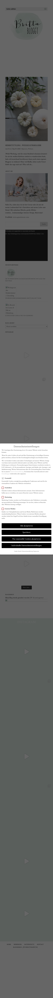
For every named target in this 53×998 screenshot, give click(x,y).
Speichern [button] (26, 532)
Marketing (8, 497)
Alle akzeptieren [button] (26, 525)
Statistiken (8, 488)
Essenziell (7, 478)
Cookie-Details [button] (17, 551)
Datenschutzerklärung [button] (27, 551)
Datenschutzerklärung (17, 472)
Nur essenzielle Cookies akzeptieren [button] (26, 539)
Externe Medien (9, 509)
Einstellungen (6, 474)
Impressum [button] (36, 551)
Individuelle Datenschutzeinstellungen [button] (26, 545)
